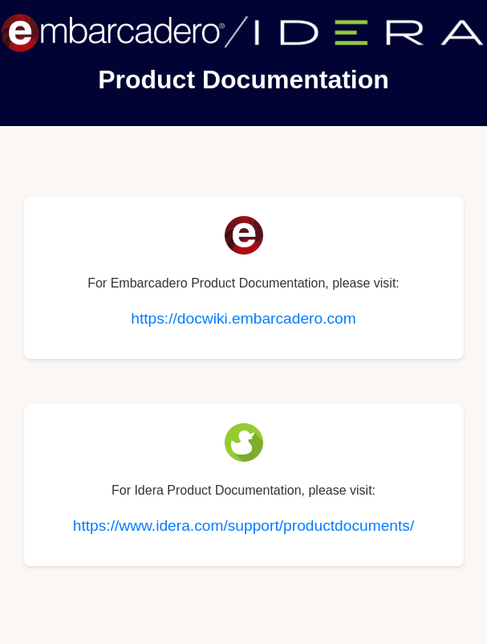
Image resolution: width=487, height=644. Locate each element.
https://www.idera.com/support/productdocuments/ (244, 525)
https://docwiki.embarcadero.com (243, 318)
